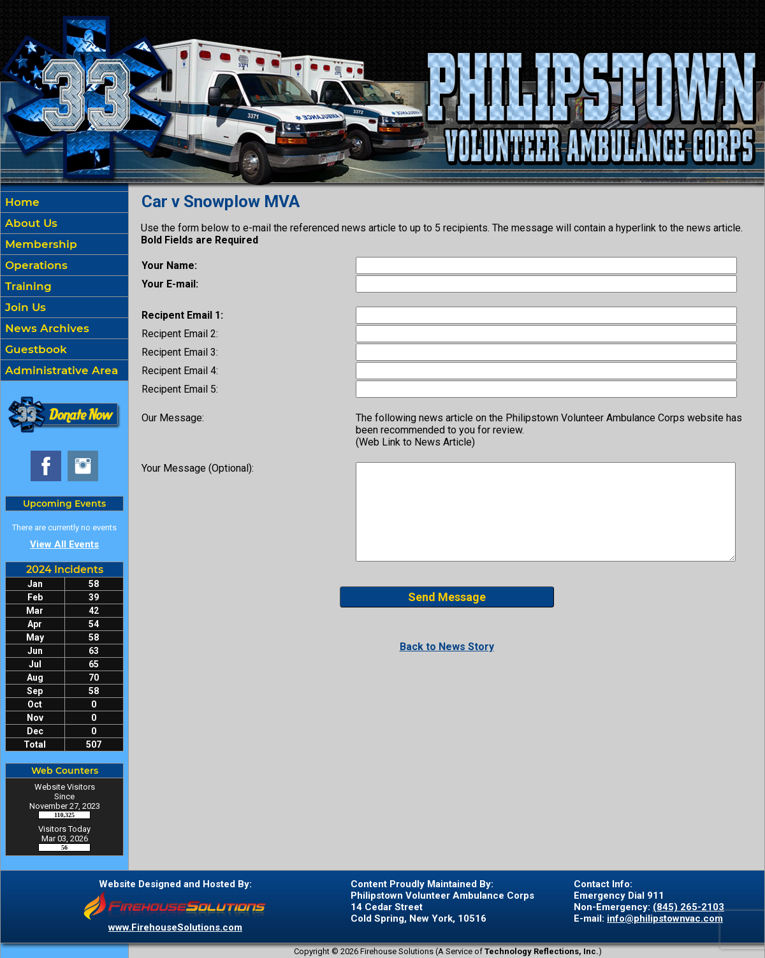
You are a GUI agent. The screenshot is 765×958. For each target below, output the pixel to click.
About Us (29, 223)
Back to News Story (447, 647)
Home (21, 202)
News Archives (45, 328)
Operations (35, 265)
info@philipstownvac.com (665, 918)
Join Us (24, 307)
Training (27, 286)
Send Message (447, 597)
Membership (39, 244)
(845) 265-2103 (688, 907)
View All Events (64, 544)
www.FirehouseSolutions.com (175, 927)
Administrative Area (60, 370)
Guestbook (34, 349)
